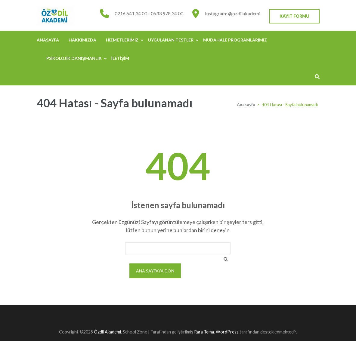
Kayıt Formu (294, 16)
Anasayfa (48, 39)
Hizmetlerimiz (122, 39)
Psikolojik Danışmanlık (74, 58)
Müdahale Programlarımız (235, 39)
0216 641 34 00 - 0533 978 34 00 (149, 13)
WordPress (227, 331)
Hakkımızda (82, 39)
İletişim (120, 58)
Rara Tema (204, 331)
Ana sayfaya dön (155, 270)
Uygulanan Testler (170, 39)
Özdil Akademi (107, 331)
